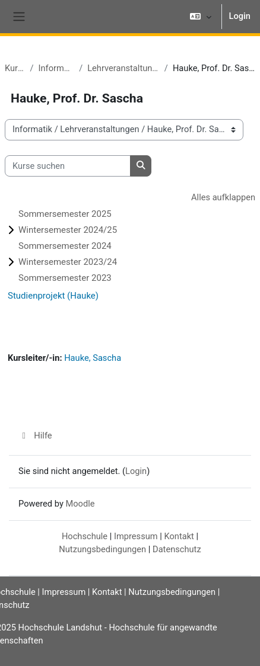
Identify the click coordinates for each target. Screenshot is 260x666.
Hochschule (84, 536)
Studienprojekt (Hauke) (53, 295)
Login (240, 16)
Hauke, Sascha (92, 358)
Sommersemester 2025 (65, 214)
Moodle (79, 503)
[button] (200, 16)
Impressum (136, 536)
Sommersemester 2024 (65, 246)
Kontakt (179, 536)
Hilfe (35, 435)
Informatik (56, 68)
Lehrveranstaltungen (123, 68)
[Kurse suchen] (68, 166)
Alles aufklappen (223, 197)
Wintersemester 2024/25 (67, 230)
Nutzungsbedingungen (102, 549)
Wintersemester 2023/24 (67, 262)
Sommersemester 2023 (65, 278)
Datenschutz (177, 549)
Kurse (15, 68)
